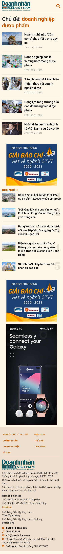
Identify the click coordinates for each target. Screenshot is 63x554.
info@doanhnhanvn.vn (16, 535)
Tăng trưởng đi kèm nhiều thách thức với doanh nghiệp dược (41, 83)
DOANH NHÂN (10, 440)
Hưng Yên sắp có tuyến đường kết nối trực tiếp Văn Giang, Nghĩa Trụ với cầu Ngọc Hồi (39, 230)
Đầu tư (7, 452)
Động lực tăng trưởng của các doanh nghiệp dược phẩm (41, 106)
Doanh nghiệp (11, 446)
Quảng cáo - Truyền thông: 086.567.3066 (25, 546)
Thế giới (39, 440)
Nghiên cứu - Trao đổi (15, 434)
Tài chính (39, 446)
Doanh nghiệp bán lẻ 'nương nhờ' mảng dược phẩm (40, 61)
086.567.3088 (11, 531)
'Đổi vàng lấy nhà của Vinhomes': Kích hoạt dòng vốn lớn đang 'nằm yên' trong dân (39, 213)
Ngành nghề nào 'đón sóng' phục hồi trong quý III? (41, 39)
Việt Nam (39, 434)
